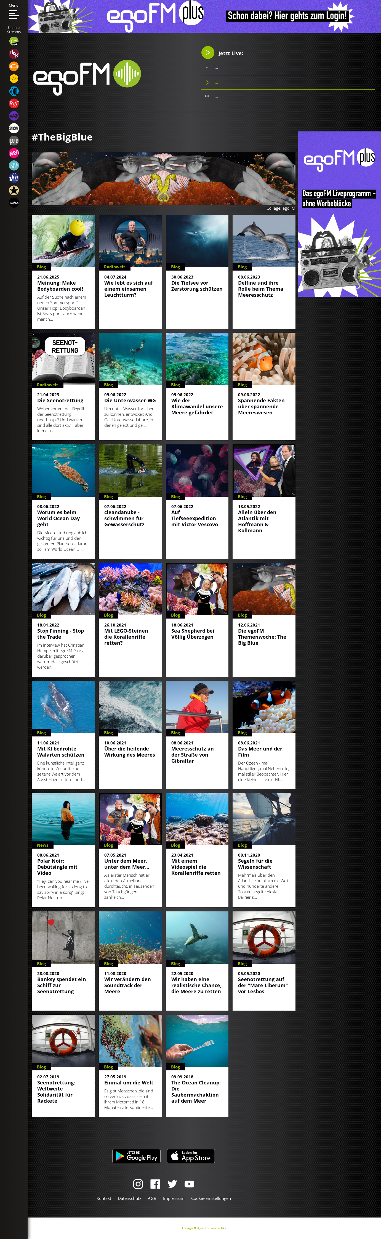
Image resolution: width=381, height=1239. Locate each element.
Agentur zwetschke (212, 1228)
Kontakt (104, 1198)
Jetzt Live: (222, 52)
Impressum (174, 1198)
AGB (152, 1198)
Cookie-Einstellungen (211, 1198)
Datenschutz (129, 1198)
